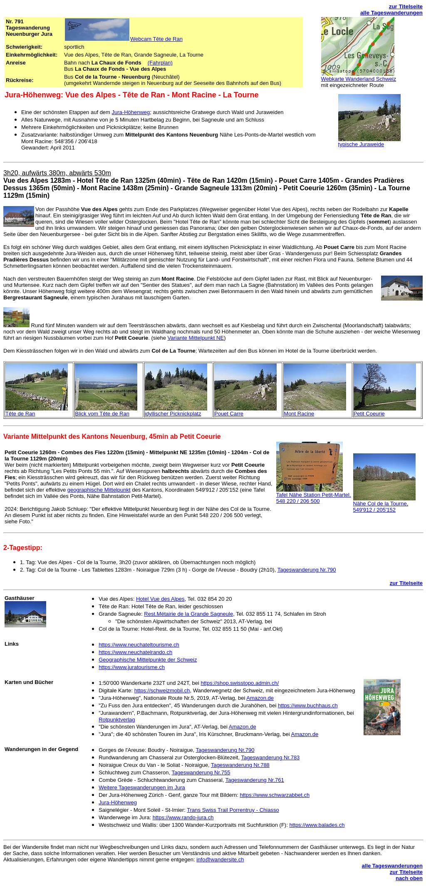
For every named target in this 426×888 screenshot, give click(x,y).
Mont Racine (299, 413)
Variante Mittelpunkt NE (196, 338)
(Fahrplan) (160, 63)
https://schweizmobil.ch (162, 690)
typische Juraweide (361, 144)
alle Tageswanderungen (391, 13)
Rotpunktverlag (117, 719)
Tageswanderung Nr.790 (306, 570)
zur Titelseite (406, 6)
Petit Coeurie (369, 413)
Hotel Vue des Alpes (160, 599)
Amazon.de (260, 698)
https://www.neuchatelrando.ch (135, 652)
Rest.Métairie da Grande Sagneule (188, 614)
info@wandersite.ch (220, 859)
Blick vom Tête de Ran (102, 413)
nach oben (409, 878)
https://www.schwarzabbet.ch (275, 795)
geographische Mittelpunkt (99, 490)
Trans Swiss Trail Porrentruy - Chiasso (233, 810)
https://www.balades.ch (316, 825)
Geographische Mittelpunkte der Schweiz (148, 660)
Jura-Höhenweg (131, 112)
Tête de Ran (20, 413)
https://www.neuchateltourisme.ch (139, 645)
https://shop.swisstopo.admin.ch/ (240, 683)
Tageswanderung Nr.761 (254, 780)
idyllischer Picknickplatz (173, 413)
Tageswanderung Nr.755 (200, 772)
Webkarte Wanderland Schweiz (358, 79)
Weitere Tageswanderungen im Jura (142, 787)
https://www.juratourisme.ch (132, 667)
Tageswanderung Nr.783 (270, 757)
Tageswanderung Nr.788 (240, 765)
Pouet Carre (228, 413)
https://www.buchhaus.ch (308, 705)
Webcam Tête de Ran (156, 39)
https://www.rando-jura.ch (183, 817)
